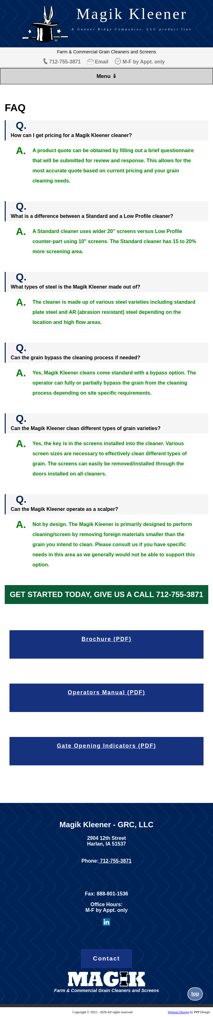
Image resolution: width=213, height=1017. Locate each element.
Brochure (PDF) (106, 639)
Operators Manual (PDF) (106, 692)
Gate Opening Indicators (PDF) (106, 746)
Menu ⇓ (106, 76)
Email (101, 61)
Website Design (178, 1012)
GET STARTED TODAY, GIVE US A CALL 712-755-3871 (106, 594)
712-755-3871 (65, 61)
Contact (106, 958)
